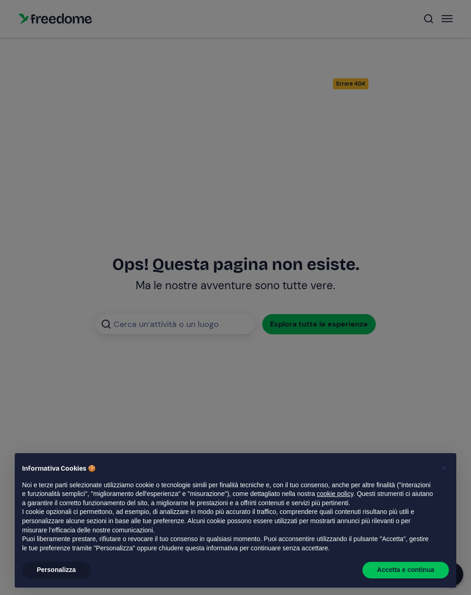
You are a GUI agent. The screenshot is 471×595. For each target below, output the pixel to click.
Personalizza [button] (56, 569)
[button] (444, 468)
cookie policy (335, 493)
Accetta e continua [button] (405, 569)
